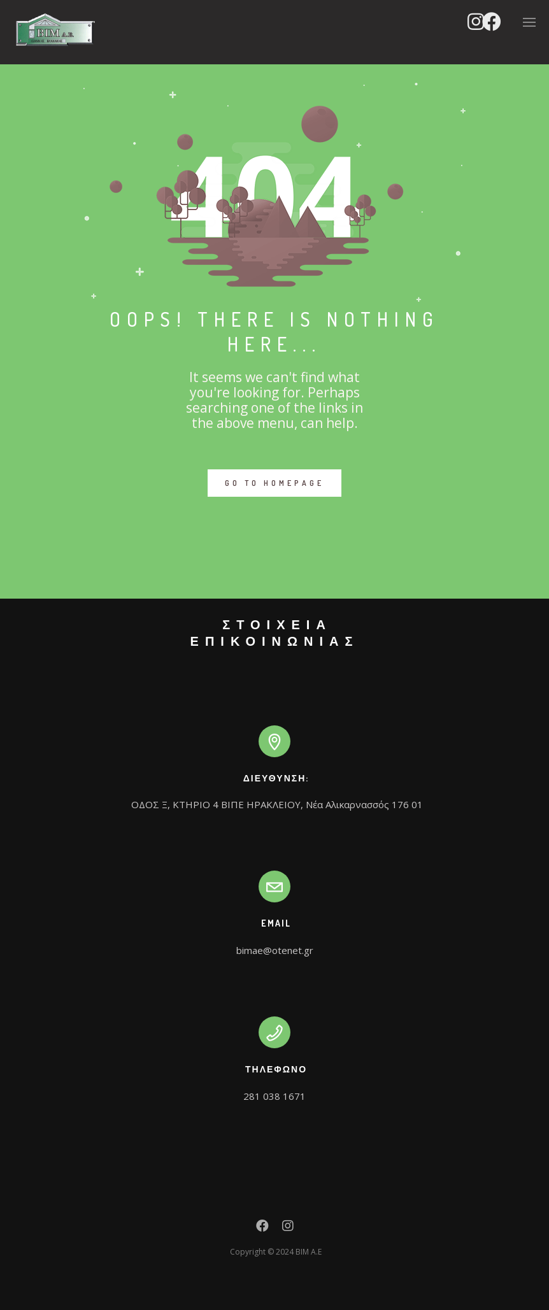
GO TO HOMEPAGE (274, 483)
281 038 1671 (274, 1096)
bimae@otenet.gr (274, 950)
